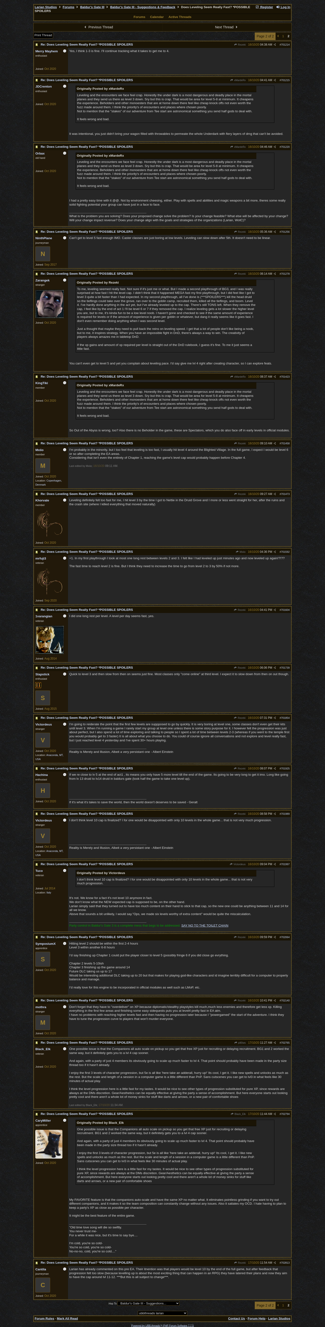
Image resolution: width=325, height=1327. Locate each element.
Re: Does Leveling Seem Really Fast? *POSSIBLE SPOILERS (87, 44)
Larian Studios (46, 7)
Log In (283, 7)
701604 (285, 609)
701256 (285, 231)
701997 (285, 864)
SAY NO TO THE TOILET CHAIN (204, 925)
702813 (285, 1262)
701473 (285, 494)
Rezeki (240, 44)
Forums (68, 7)
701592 (285, 551)
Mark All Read (67, 1318)
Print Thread (43, 35)
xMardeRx (238, 80)
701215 (285, 80)
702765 (285, 1042)
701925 (285, 768)
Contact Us (236, 1318)
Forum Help (256, 1318)
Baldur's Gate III (92, 7)
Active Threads (180, 17)
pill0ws (240, 1042)
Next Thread (227, 27)
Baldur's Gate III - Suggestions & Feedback (142, 7)
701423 (285, 376)
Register (264, 7)
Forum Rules (44, 1318)
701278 (285, 273)
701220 (285, 146)
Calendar (157, 17)
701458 (285, 443)
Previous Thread (98, 27)
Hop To (112, 1303)
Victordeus (238, 864)
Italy (49, 892)
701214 (285, 44)
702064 (285, 937)
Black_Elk (238, 1114)
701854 (285, 717)
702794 (285, 1114)
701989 (285, 813)
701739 (285, 667)
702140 (285, 1000)
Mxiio (241, 551)
